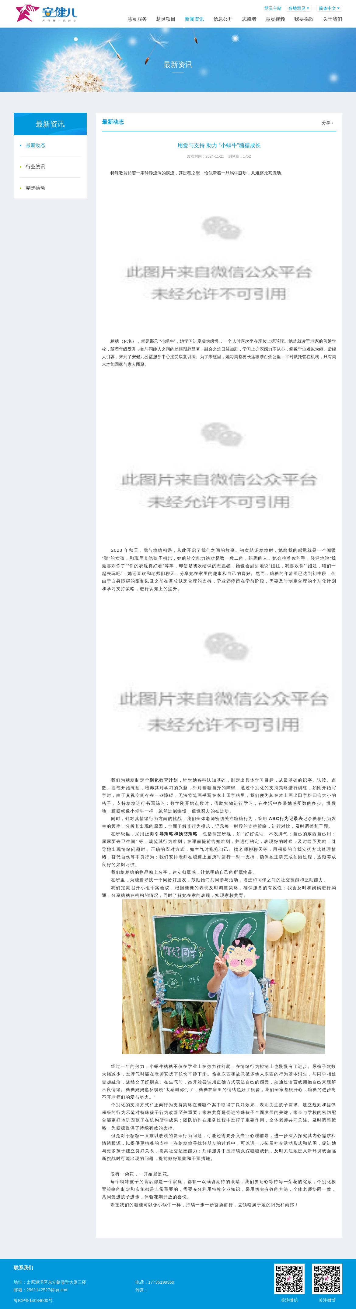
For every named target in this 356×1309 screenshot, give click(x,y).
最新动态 (35, 145)
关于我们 (332, 19)
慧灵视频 (275, 19)
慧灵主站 (272, 8)
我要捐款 (304, 19)
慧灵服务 (137, 19)
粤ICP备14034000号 (33, 1300)
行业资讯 (35, 166)
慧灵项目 (166, 19)
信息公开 (223, 19)
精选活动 (35, 188)
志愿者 (249, 19)
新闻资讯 (194, 19)
